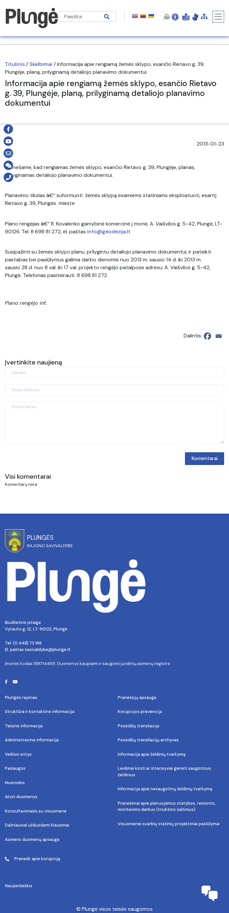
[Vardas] (114, 372)
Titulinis (15, 64)
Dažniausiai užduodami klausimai (37, 825)
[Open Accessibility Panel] (175, 16)
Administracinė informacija (32, 740)
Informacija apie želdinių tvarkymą (151, 754)
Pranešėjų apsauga (137, 697)
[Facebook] (207, 336)
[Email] (218, 336)
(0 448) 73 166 (27, 643)
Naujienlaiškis (18, 886)
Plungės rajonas (21, 697)
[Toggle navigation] (218, 17)
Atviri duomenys (21, 796)
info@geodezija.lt (108, 231)
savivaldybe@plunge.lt (47, 649)
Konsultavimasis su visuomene (36, 811)
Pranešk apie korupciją (32, 858)
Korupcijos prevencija (140, 711)
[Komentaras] (114, 423)
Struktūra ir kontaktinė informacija (39, 711)
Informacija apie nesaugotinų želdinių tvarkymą (165, 789)
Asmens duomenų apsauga (32, 839)
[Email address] (114, 389)
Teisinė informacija (24, 726)
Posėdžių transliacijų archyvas (148, 740)
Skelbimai (41, 64)
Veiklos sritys (18, 754)
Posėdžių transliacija (138, 726)
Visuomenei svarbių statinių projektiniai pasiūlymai (169, 824)
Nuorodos (15, 782)
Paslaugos (15, 768)
